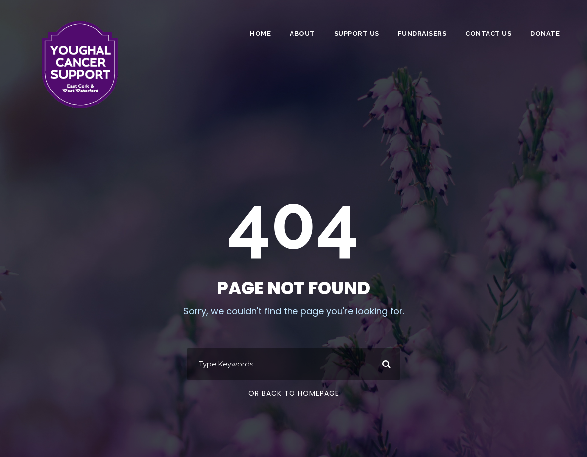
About (302, 33)
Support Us (356, 33)
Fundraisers (422, 33)
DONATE (545, 33)
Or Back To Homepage (293, 393)
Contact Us (488, 33)
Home (260, 33)
